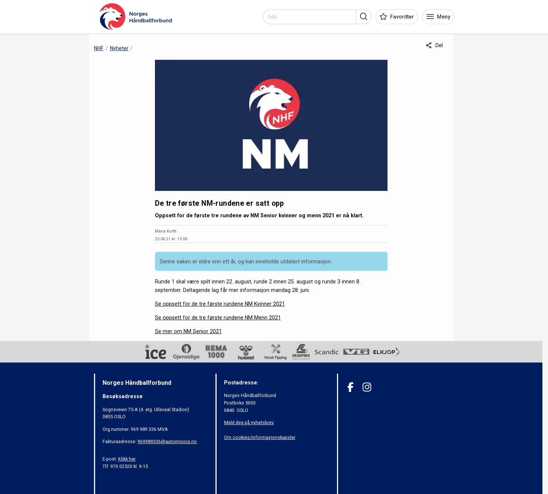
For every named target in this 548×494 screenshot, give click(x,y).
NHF (98, 48)
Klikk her (127, 459)
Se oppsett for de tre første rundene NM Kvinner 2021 (220, 304)
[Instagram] (367, 387)
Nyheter (119, 48)
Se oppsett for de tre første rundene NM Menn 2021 (218, 318)
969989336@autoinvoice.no (167, 441)
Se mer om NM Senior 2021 (188, 331)
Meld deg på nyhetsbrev (249, 422)
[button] (364, 16)
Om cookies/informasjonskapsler (259, 437)
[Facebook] (351, 387)
